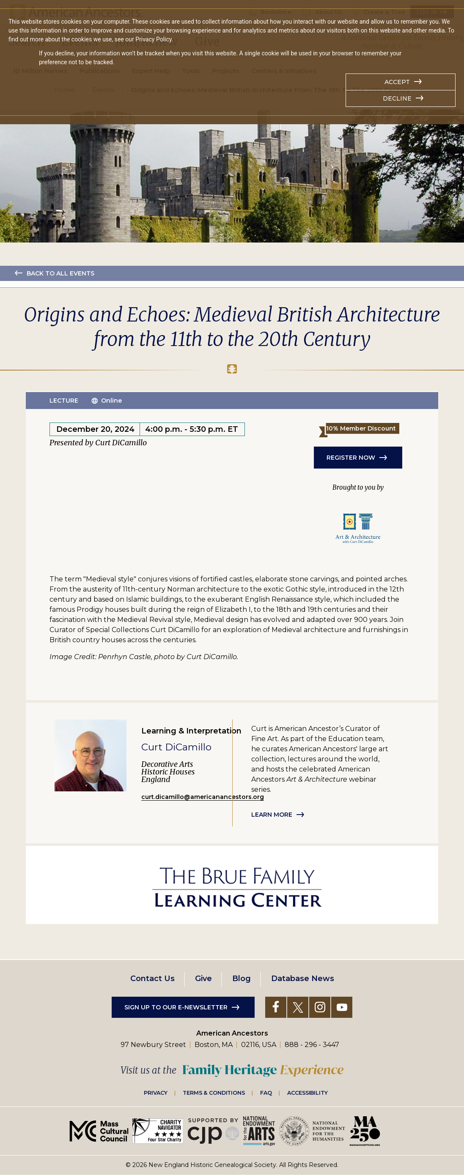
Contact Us (152, 978)
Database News (302, 978)
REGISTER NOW (351, 457)
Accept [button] (397, 82)
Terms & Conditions (214, 1092)
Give (203, 978)
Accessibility (307, 1092)
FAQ (266, 1092)
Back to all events (60, 273)
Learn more (271, 814)
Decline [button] (397, 98)
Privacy (155, 1092)
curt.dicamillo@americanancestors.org (202, 797)
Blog (241, 978)
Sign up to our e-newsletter (176, 1007)
